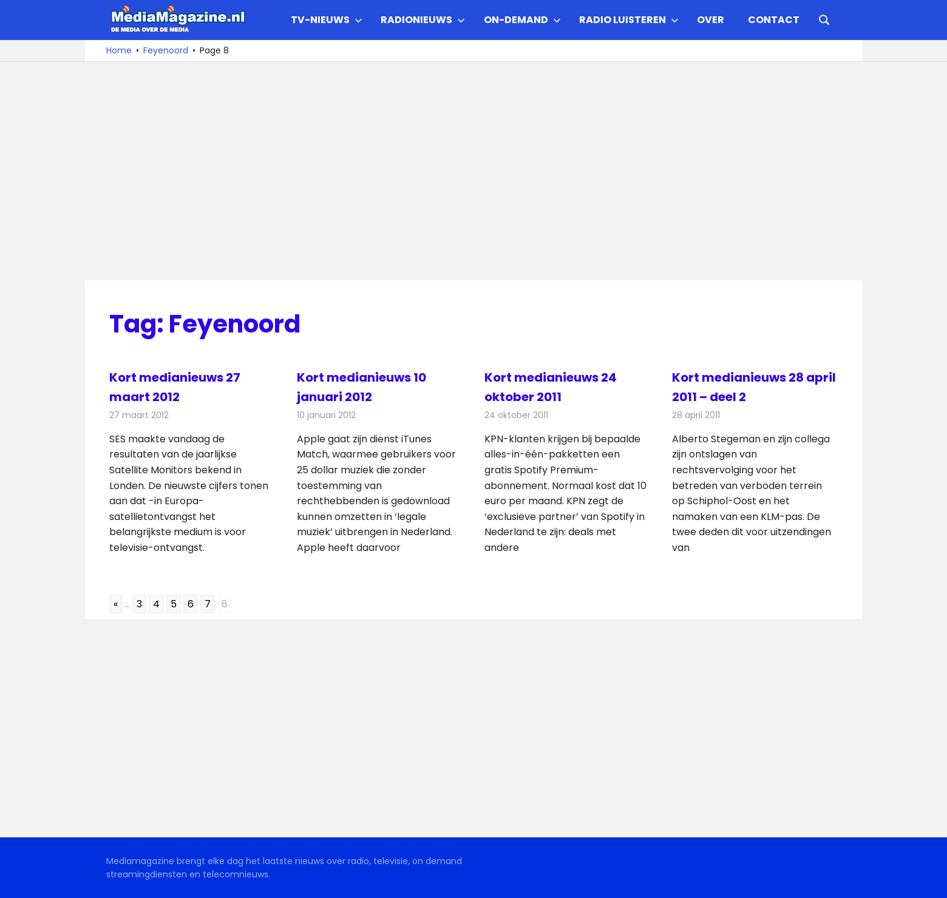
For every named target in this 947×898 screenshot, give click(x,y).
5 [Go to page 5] (174, 604)
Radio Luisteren (629, 20)
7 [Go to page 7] (208, 604)
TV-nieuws (326, 20)
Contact (773, 20)
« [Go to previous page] (116, 604)
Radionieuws (423, 20)
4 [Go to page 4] (156, 604)
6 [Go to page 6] (191, 604)
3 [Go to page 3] (139, 604)
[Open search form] (824, 19)
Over (710, 20)
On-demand (522, 20)
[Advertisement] (473, 171)
